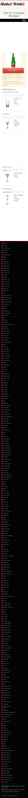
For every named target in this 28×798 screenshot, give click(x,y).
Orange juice (6, 562)
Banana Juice (6, 281)
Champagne (7, 192)
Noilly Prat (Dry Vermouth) (8, 555)
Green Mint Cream (7, 452)
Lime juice (5, 504)
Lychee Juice (6, 515)
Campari (5, 320)
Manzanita (5, 531)
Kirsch (4, 484)
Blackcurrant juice (7, 299)
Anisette (5, 257)
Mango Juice (6, 526)
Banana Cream (6, 279)
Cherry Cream (6, 333)
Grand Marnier (6, 443)
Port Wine (5, 616)
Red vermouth (6, 650)
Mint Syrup (5, 553)
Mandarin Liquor (6, 524)
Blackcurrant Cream (7, 297)
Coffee (4, 362)
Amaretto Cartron (7, 248)
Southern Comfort (7, 686)
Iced (6, 170)
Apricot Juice (6, 268)
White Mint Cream (7, 761)
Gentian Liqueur (6, 430)
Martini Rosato (6, 540)
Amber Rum (5, 250)
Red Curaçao (6, 634)
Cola (4, 371)
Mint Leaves (5, 551)
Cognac (5, 367)
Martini (4, 537)
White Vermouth (6, 770)
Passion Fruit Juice (7, 571)
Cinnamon (5, 347)
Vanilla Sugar (6, 734)
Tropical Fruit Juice (7, 732)
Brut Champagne (7, 313)
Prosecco (5, 618)
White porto (5, 764)
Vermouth (5, 739)
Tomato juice (6, 730)
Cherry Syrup (6, 340)
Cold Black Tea (6, 373)
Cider (4, 344)
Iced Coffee (5, 472)
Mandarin (5, 522)
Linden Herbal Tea (7, 511)
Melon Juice (5, 542)
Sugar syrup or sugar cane (9, 712)
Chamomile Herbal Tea (8, 324)
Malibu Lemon (6, 519)
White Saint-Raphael (7, 768)
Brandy (4, 308)
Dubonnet (5, 398)
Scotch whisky (6, 672)
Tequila (4, 725)
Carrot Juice (5, 322)
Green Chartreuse (7, 448)
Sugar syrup (5, 710)
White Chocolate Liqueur (8, 750)
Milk (4, 546)
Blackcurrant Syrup (7, 302)
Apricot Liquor (6, 270)
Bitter (4, 293)
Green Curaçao (6, 450)
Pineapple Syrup (6, 605)
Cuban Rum (5, 382)
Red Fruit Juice (6, 641)
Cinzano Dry (6, 349)
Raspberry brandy (7, 623)
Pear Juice (5, 591)
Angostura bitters (7, 254)
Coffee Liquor (6, 364)
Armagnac (5, 275)
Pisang (4, 609)
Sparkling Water (6, 688)
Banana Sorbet (6, 286)
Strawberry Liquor (7, 695)
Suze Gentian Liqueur (8, 714)
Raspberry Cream (7, 625)
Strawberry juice (6, 692)
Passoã (4, 576)
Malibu (4, 517)
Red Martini (5, 643)
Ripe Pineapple (6, 654)
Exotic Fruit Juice (7, 409)
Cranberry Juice (6, 378)
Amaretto (5, 245)
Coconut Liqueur (6, 356)
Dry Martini (5, 394)
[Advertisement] (14, 37)
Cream (4, 380)
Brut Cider (5, 315)
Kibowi (4, 481)
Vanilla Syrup (6, 737)
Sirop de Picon (6, 677)
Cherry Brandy (6, 331)
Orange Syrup (6, 567)
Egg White (5, 403)
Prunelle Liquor (6, 621)
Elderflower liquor (7, 405)
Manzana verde (6, 528)
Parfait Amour (6, 569)
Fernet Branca (6, 412)
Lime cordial (5, 502)
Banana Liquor (6, 284)
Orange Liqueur (6, 564)
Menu (24, 20)
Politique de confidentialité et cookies (9, 795)
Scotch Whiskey (6, 670)
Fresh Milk (5, 421)
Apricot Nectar (6, 272)
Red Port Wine (6, 645)
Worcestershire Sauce (8, 777)
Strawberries (6, 690)
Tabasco (5, 719)
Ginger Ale (5, 436)
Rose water (5, 659)
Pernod (4, 598)
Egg (4, 400)
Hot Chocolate (6, 468)
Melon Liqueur (6, 544)
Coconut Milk (6, 358)
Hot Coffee (5, 470)
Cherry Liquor (6, 338)
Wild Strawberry (6, 773)
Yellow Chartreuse (7, 779)
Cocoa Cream (6, 351)
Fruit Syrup (5, 425)
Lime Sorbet (5, 506)
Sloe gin (5, 679)
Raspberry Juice (6, 627)
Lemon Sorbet (6, 493)
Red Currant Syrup (7, 636)
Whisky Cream (6, 748)
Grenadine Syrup (7, 459)
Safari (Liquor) (6, 663)
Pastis (4, 578)
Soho (4, 683)
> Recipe (16, 103)
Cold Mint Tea (6, 376)
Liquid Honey (6, 513)
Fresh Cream (6, 418)
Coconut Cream (6, 353)
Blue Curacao (6, 304)
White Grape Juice (7, 757)
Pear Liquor (5, 594)
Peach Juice (6, 582)
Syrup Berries (6, 716)
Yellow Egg (5, 782)
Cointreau (5, 369)
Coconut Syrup (6, 360)
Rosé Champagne (7, 657)
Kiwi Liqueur (6, 486)
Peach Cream (6, 580)
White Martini (6, 759)
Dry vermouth (6, 396)
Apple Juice (5, 263)
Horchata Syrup (6, 466)
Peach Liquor (6, 585)
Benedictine (5, 290)
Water (4, 743)
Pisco (4, 612)
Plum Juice (5, 614)
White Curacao (6, 752)
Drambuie (5, 391)
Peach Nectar (6, 587)
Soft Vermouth (6, 681)
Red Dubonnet (6, 639)
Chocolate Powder (7, 342)
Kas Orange (5, 479)
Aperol (4, 259)
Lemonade (5, 497)
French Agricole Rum (7, 416)
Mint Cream (5, 549)
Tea (4, 723)
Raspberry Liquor (7, 630)
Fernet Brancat (6, 414)
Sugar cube (5, 704)
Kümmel (5, 488)
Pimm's (4, 600)
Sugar (4, 699)
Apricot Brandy (6, 266)
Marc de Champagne (7, 535)
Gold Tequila (6, 441)
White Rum (5, 766)
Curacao (5, 387)
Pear (4, 589)
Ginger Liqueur (6, 439)
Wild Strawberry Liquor (8, 775)
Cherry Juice (6, 335)
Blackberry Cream (7, 295)
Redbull (4, 652)
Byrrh (4, 317)
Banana (5, 277)
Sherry (4, 674)
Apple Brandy (6, 261)
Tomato (4, 728)
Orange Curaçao (6, 560)
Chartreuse (5, 329)
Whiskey (5, 746)
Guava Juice (6, 461)
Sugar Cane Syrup (7, 701)
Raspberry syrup (6, 632)
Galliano (5, 427)
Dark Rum (5, 389)
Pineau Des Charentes (8, 607)
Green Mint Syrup (7, 454)
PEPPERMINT (7, 189)
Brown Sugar (6, 311)
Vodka (4, 741)
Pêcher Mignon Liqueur (8, 596)
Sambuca (5, 668)
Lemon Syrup (6, 495)
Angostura (5, 252)
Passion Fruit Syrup (7, 573)
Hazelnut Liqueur (7, 463)
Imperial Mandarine (7, 475)
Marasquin (5, 533)
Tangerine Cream (7, 721)
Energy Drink (6, 407)
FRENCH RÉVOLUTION (10, 92)
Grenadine (5, 457)
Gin (4, 434)
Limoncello (5, 508)
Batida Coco (6, 288)
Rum (4, 661)
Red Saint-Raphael (7, 648)
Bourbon (5, 306)
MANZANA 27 (7, 167)
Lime (4, 499)
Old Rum (5, 558)
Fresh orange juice (7, 423)
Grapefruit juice (6, 445)
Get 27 (4, 432)
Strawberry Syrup (7, 697)
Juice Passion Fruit (7, 477)
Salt (4, 666)
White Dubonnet (6, 755)
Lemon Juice (6, 490)
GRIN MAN (6, 114)
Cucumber (5, 385)
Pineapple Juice (6, 603)
